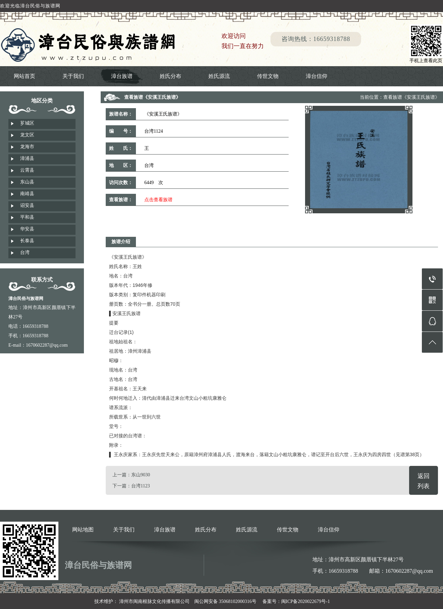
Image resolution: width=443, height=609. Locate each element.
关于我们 (73, 76)
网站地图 (83, 529)
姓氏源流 (219, 76)
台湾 (25, 252)
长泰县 (27, 240)
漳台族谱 (122, 76)
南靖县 (27, 193)
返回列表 (423, 481)
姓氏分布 (170, 76)
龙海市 (27, 146)
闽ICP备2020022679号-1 (305, 601)
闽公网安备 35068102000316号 (225, 601)
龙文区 (27, 134)
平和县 (27, 217)
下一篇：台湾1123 (131, 485)
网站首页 (24, 76)
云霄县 (27, 170)
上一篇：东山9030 (131, 474)
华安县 (27, 228)
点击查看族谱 (158, 199)
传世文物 (268, 76)
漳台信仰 (316, 76)
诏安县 (27, 205)
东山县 (27, 181)
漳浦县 (27, 158)
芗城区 (27, 123)
